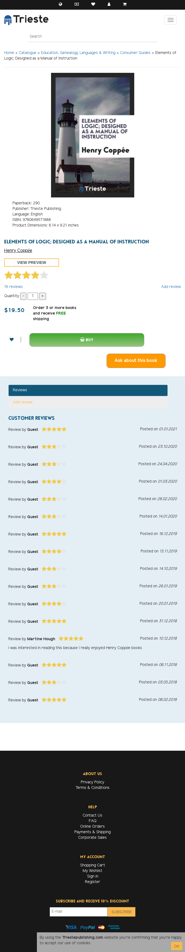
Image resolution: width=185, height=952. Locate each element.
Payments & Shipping (92, 832)
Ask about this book (136, 360)
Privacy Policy (92, 782)
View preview (31, 262)
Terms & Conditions (92, 788)
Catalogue (27, 53)
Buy (86, 340)
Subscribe (121, 912)
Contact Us (92, 815)
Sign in (92, 876)
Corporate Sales (92, 837)
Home (9, 53)
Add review (171, 287)
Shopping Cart (92, 865)
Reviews (20, 390)
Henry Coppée (18, 250)
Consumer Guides (135, 53)
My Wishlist (92, 871)
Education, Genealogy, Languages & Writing (78, 53)
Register (92, 882)
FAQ (93, 821)
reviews (13, 287)
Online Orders (92, 826)
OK (176, 946)
